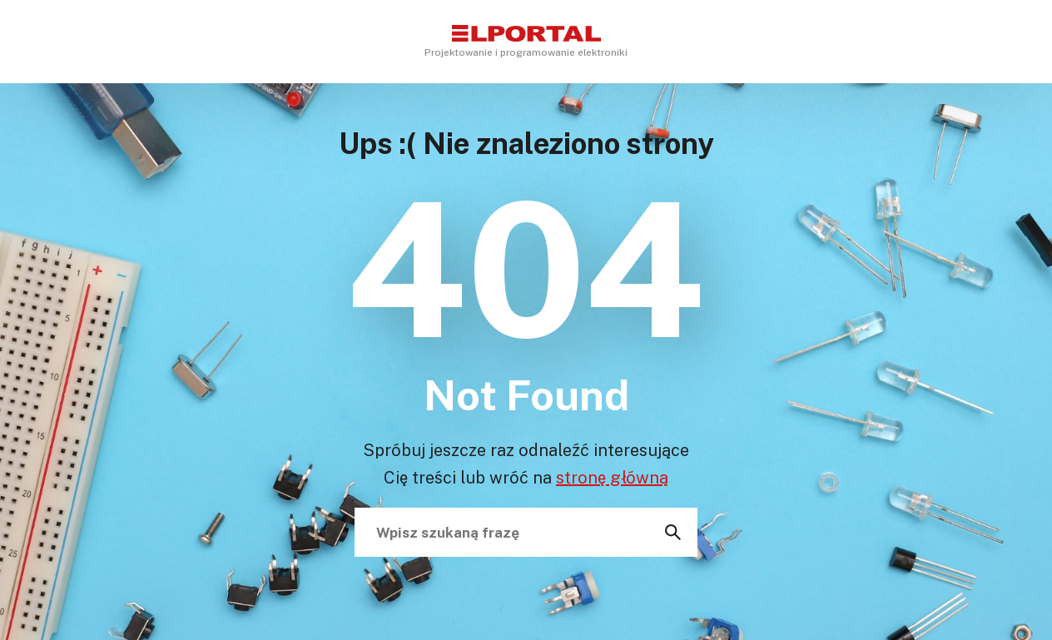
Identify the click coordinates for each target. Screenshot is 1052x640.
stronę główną (612, 477)
